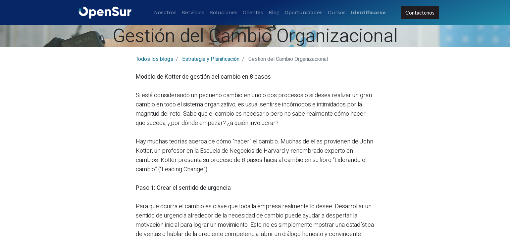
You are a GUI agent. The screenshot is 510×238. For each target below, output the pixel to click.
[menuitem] (165, 12)
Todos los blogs (154, 59)
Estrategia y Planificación (210, 59)
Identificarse (368, 12)
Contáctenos (419, 12)
